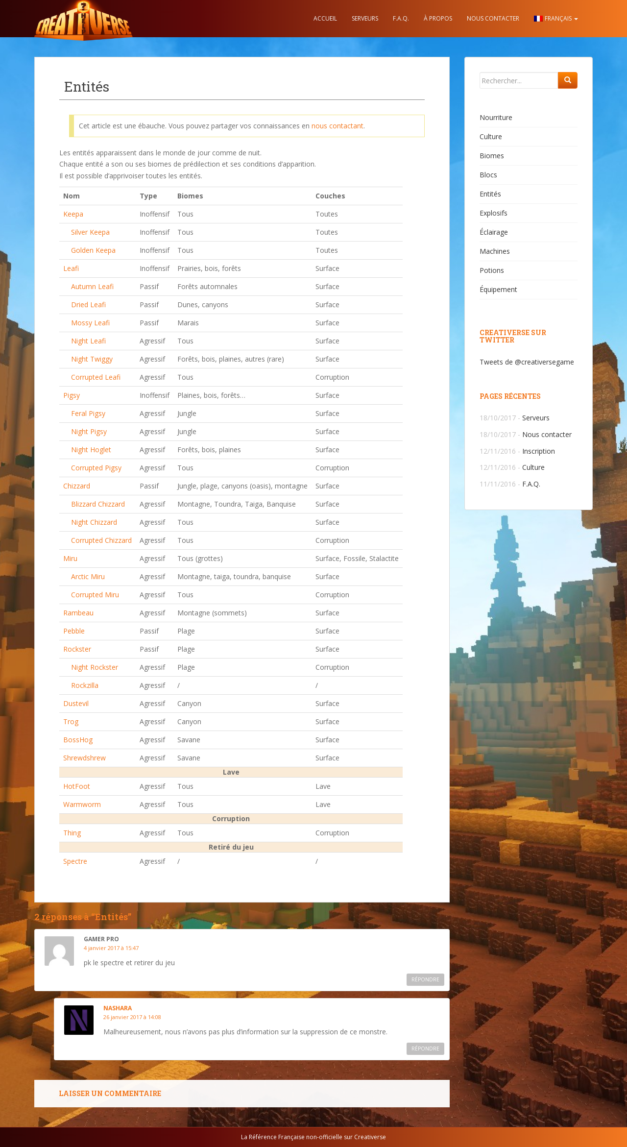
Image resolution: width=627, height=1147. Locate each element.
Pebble (74, 630)
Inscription (538, 451)
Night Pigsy (89, 431)
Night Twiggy (92, 359)
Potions (492, 270)
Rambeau (78, 612)
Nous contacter (493, 18)
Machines (495, 251)
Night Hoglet (91, 449)
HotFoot (76, 786)
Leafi (71, 268)
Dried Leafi (88, 304)
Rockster (77, 649)
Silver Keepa (90, 232)
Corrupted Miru (95, 594)
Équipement (498, 289)
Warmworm (82, 804)
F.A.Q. (401, 18)
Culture (491, 136)
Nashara (117, 1008)
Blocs (488, 174)
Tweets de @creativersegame (527, 361)
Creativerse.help (83, 18)
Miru (70, 558)
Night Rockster (94, 667)
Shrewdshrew (84, 757)
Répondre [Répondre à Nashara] (425, 1048)
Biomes (492, 155)
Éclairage (494, 232)
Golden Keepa (93, 250)
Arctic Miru (88, 576)
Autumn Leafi (92, 286)
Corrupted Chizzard (101, 540)
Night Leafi (88, 340)
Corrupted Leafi (96, 377)
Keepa (73, 214)
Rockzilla (84, 685)
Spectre (75, 861)
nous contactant (337, 125)
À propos (438, 18)
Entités (490, 193)
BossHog (78, 739)
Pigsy (71, 395)
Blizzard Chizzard (98, 504)
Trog (70, 721)
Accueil (325, 18)
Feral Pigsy (88, 413)
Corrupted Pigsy (96, 467)
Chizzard (76, 485)
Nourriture (496, 117)
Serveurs (365, 18)
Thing (72, 832)
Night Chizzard (94, 522)
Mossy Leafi (90, 322)
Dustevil (76, 703)
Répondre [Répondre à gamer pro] (425, 979)
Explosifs (493, 213)
